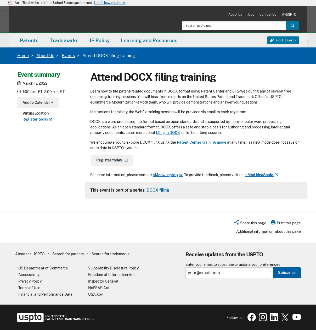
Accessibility (29, 275)
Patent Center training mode (201, 142)
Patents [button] (29, 40)
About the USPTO (29, 254)
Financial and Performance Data (45, 294)
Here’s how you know (111, 3)
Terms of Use (29, 288)
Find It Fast (282, 40)
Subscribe (287, 273)
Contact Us (267, 15)
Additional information (254, 231)
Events (68, 55)
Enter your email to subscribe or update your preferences (232, 265)
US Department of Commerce (43, 268)
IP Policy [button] (100, 40)
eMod (261, 175)
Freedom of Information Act (111, 275)
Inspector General (103, 281)
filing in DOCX (168, 133)
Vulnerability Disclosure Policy (113, 268)
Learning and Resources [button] (149, 40)
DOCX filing (157, 190)
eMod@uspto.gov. (168, 175)
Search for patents (68, 254)
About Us (235, 15)
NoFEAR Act (98, 288)
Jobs (250, 15)
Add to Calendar (37, 103)
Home (23, 55)
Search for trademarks (110, 254)
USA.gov (95, 294)
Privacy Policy (30, 281)
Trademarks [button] (64, 40)
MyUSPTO (288, 15)
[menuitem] (29, 40)
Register (37, 119)
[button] (250, 224)
